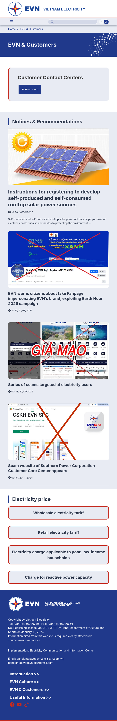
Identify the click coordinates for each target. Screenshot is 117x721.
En (106, 21)
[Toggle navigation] (11, 22)
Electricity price (31, 499)
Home (12, 29)
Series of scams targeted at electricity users (50, 384)
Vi (101, 21)
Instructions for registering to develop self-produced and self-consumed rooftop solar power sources (54, 198)
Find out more (30, 89)
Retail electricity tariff (58, 532)
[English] (58, 8)
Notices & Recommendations (47, 122)
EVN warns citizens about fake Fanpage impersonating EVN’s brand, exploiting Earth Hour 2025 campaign (55, 298)
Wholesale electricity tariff (58, 513)
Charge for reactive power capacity (58, 577)
